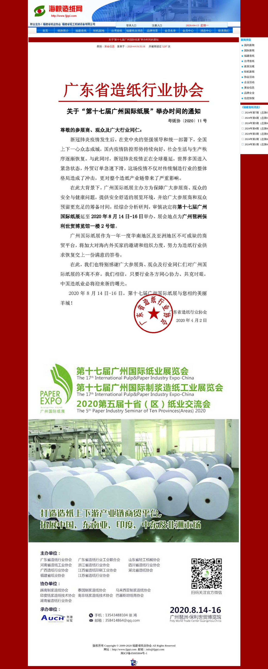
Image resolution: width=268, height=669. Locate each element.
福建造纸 (80, 30)
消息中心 (205, 30)
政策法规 (249, 66)
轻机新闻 (249, 71)
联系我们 (223, 30)
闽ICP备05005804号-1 (134, 653)
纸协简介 (63, 30)
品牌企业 (249, 92)
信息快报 (249, 98)
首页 (45, 30)
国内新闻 (249, 45)
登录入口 (131, 25)
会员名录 (170, 30)
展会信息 (249, 87)
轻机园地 (98, 30)
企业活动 (249, 82)
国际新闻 (249, 50)
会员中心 (188, 30)
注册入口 (157, 25)
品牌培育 (152, 30)
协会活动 (249, 76)
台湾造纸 (116, 30)
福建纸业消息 (134, 30)
